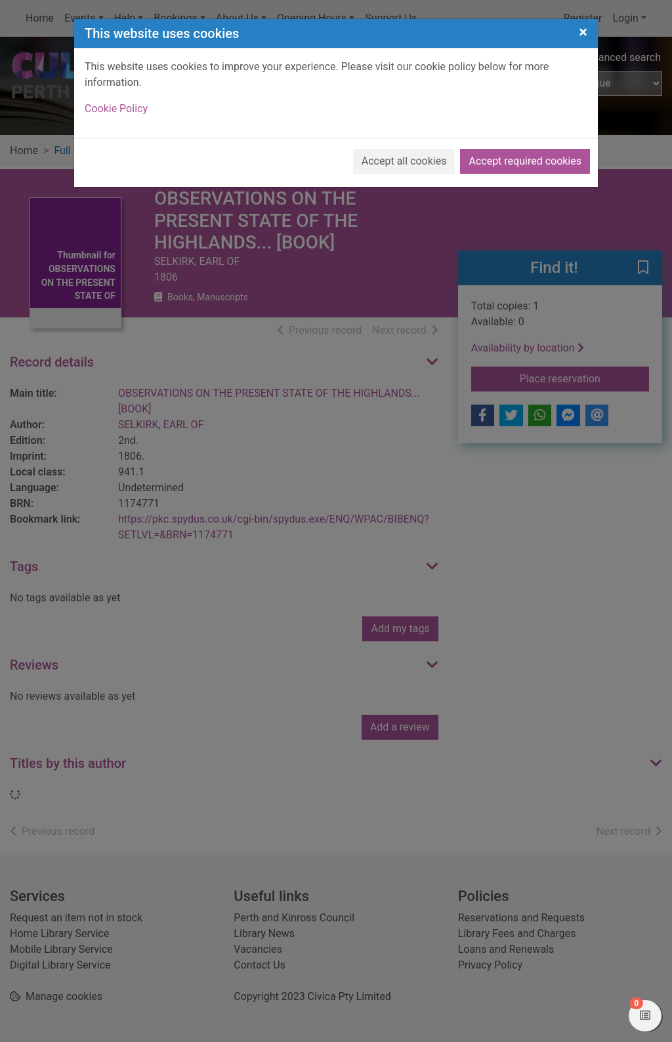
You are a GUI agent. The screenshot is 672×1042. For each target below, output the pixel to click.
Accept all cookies (404, 161)
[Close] (583, 32)
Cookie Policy (116, 108)
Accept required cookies (525, 161)
